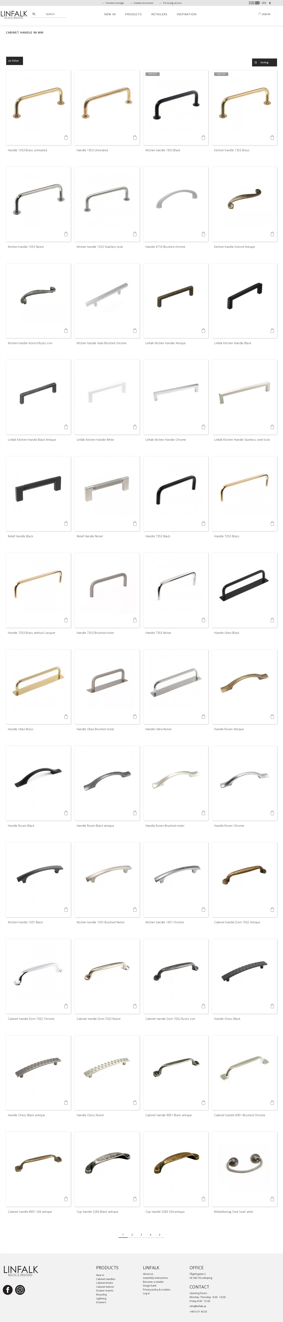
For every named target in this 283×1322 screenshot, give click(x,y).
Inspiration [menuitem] (187, 14)
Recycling (101, 1294)
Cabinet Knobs (104, 1283)
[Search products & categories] (50, 14)
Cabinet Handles (105, 1279)
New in (100, 1275)
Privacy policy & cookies (156, 1289)
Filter (15, 60)
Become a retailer (153, 1282)
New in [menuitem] (110, 14)
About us (148, 1274)
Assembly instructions (155, 1278)
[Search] (34, 14)
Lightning (101, 1298)
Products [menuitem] (133, 14)
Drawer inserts (104, 1290)
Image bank (149, 1285)
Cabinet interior (105, 1286)
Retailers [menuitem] (159, 14)
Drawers (101, 1302)
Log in (146, 1293)
